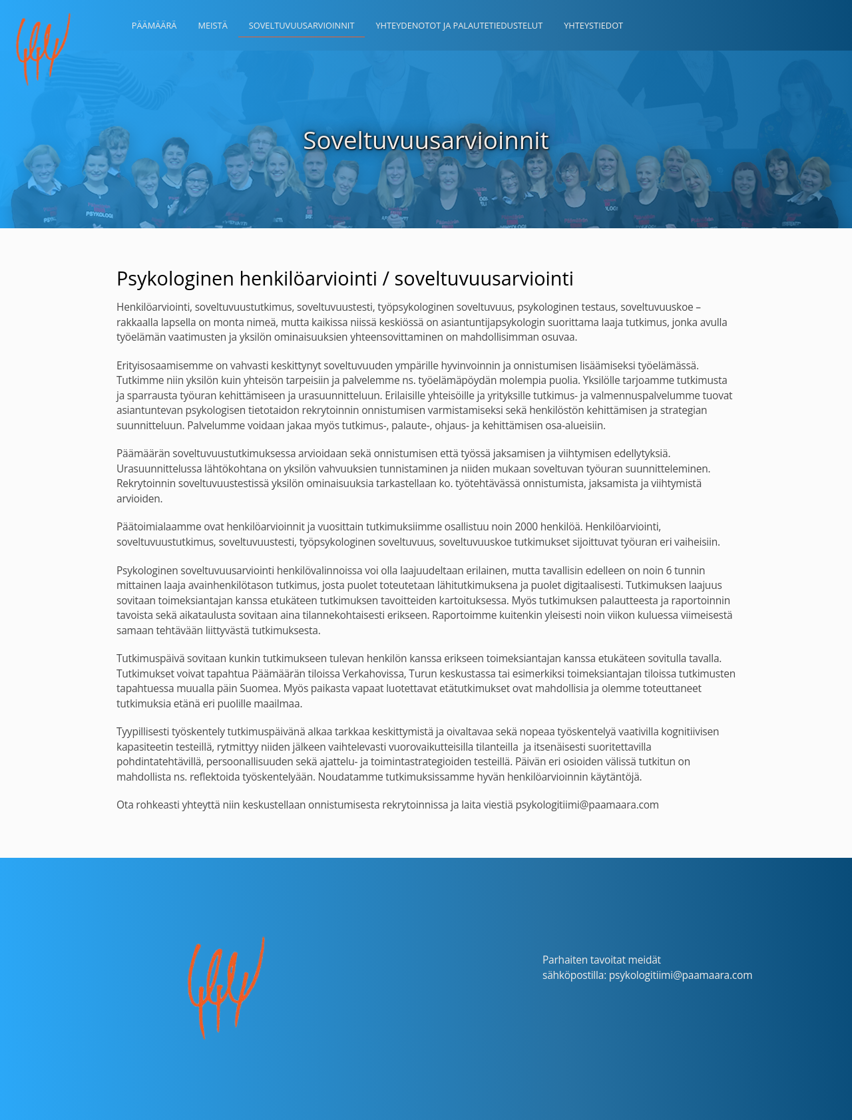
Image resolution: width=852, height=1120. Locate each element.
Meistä (212, 25)
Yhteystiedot (593, 25)
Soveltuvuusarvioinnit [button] (302, 25)
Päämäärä (154, 25)
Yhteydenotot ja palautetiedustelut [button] (458, 25)
